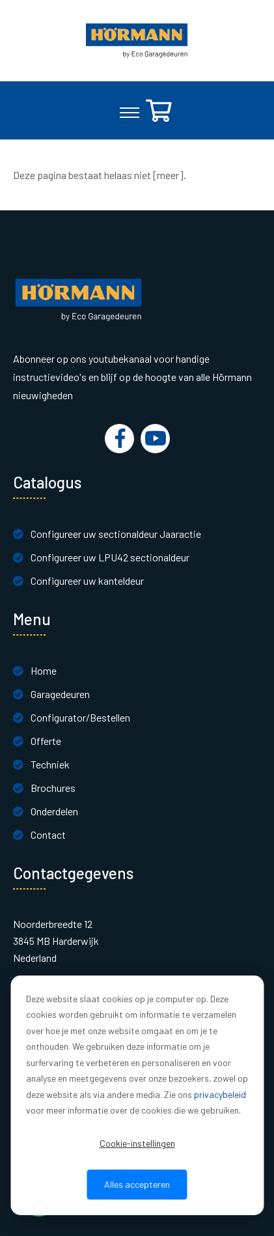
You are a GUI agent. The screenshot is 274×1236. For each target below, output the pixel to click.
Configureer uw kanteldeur (87, 580)
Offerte (46, 741)
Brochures (53, 787)
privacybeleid (220, 1094)
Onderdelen (54, 811)
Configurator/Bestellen (80, 717)
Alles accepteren (137, 1184)
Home (44, 670)
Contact (48, 834)
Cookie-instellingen (137, 1143)
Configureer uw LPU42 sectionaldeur (110, 557)
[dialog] (137, 1095)
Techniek (50, 764)
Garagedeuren (60, 694)
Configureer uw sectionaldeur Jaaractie (116, 533)
